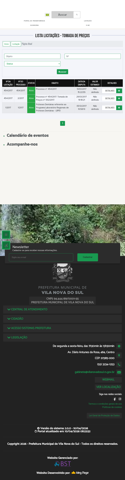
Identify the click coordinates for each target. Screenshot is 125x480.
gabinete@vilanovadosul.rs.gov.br (94, 372)
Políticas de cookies (112, 407)
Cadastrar (88, 257)
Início (6, 44)
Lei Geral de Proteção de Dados (104, 415)
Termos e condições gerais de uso (105, 404)
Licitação (16, 44)
